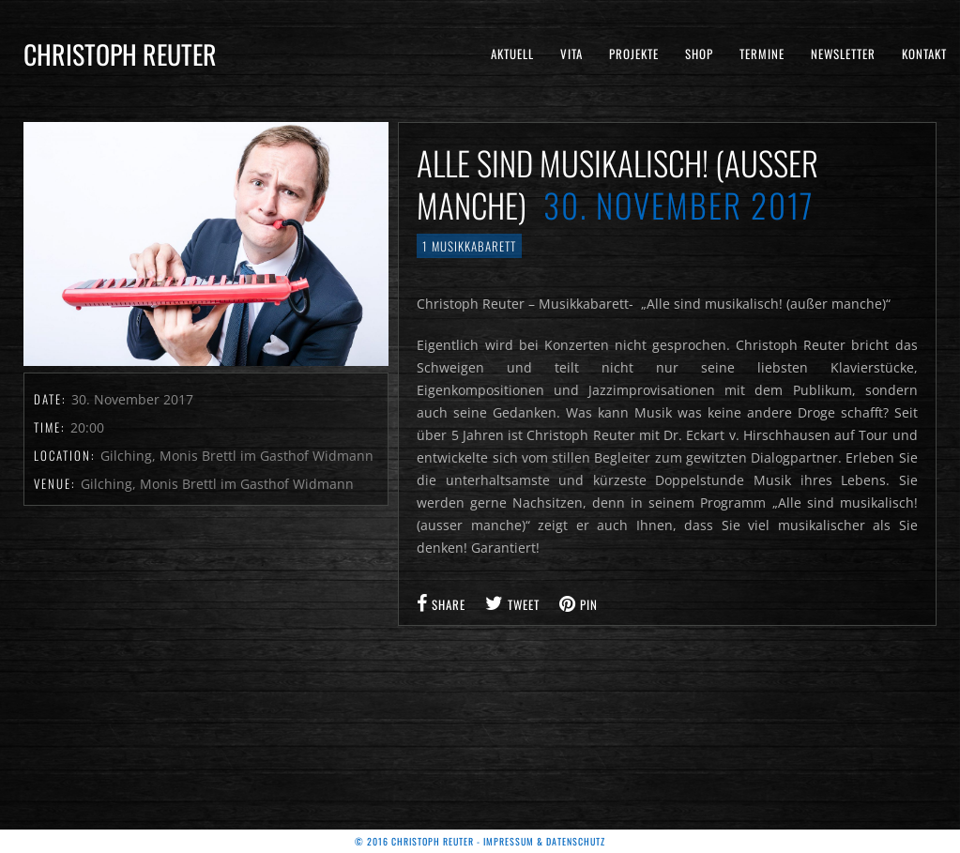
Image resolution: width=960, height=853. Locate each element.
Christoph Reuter (120, 54)
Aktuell (512, 53)
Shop (699, 53)
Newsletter (843, 53)
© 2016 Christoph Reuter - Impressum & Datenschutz (480, 841)
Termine (762, 53)
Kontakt (924, 53)
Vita (571, 53)
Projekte (634, 53)
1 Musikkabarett (469, 245)
